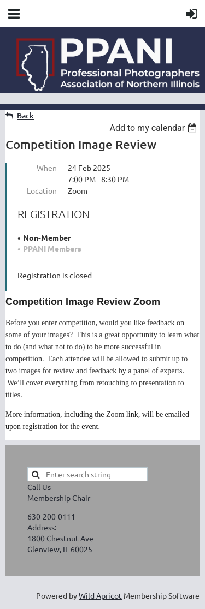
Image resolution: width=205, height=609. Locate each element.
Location (42, 190)
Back (25, 115)
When (47, 167)
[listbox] (154, 128)
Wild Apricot (100, 595)
